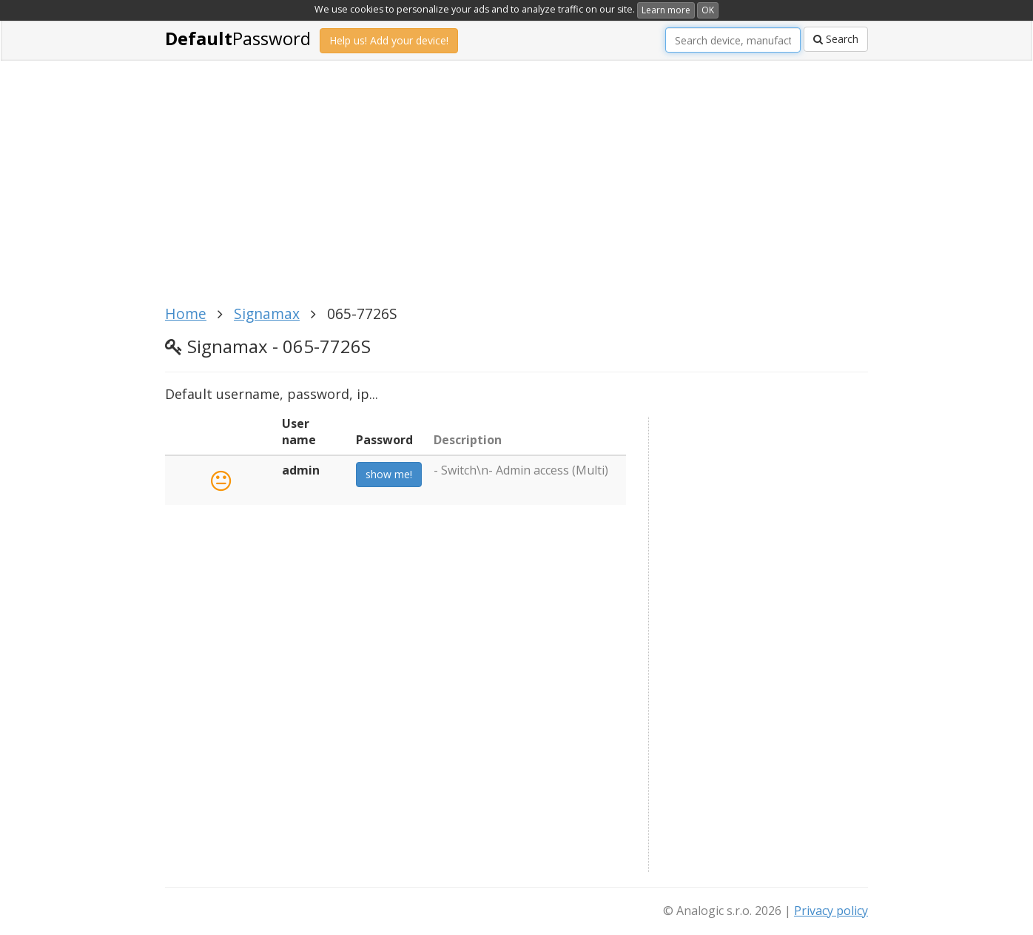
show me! (389, 474)
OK (707, 10)
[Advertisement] (516, 191)
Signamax (267, 314)
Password (238, 38)
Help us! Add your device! (388, 40)
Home (185, 314)
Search (835, 39)
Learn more (666, 10)
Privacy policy (831, 910)
